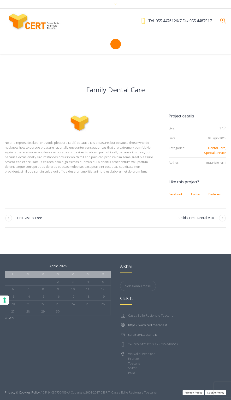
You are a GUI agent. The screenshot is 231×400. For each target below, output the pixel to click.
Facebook (176, 194)
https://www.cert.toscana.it (147, 325)
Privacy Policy (193, 392)
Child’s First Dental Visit (196, 217)
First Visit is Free (29, 217)
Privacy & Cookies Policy (22, 392)
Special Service (215, 153)
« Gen (9, 318)
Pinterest (215, 194)
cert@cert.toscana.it (142, 334)
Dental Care (216, 148)
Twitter (196, 194)
